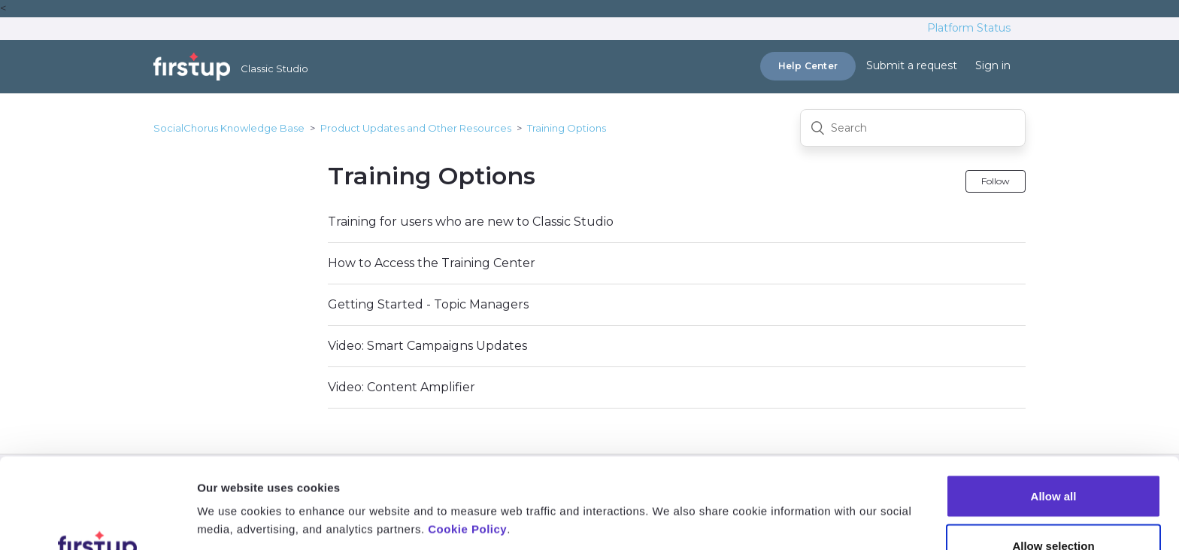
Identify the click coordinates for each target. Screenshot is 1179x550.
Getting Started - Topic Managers (428, 304)
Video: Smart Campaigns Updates (427, 346)
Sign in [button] (993, 65)
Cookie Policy (467, 444)
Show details (791, 493)
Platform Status (969, 28)
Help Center (808, 65)
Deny (1054, 509)
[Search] (913, 128)
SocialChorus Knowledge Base (229, 128)
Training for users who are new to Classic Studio (471, 221)
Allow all (1054, 411)
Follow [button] (995, 181)
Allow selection (1053, 460)
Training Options (566, 128)
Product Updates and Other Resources (415, 128)
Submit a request (911, 65)
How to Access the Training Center (431, 263)
